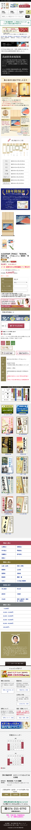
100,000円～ (6, 627)
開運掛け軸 (7, 446)
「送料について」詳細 (7, 717)
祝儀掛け (4, 554)
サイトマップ (23, 825)
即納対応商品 (24, 36)
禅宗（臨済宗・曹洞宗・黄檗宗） (22, 600)
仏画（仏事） (5, 566)
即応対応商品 (22, 410)
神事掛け (19, 547)
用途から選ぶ (7, 543)
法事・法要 (22, 466)
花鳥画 (19, 573)
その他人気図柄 (21, 581)
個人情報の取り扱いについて (18, 823)
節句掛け (19, 554)
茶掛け (3, 558)
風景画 (3, 573)
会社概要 (7, 823)
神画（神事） (20, 566)
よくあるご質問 (7, 410)
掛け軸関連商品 (22, 426)
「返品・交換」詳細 (23, 717)
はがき (16, 794)
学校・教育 (7, 525)
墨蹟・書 (19, 577)
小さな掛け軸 (22, 505)
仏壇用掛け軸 (7, 505)
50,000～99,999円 (8, 623)
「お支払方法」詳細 (23, 703)
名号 (7, 486)
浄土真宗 (4, 589)
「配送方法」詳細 (23, 690)
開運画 (3, 569)
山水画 (7, 466)
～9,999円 (6, 608)
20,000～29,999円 (8, 616)
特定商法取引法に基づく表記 (11, 825)
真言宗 (3, 594)
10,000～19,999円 (8, 612)
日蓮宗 (19, 594)
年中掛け (4, 550)
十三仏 (22, 486)
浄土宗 (19, 589)
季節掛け (7, 426)
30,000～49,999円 (8, 619)
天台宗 (3, 599)
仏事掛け (4, 547)
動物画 (3, 577)
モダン (3, 581)
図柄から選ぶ (7, 562)
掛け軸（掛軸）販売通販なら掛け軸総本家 (10, 36)
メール (25, 794)
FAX (6, 794)
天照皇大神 (22, 446)
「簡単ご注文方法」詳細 (7, 690)
